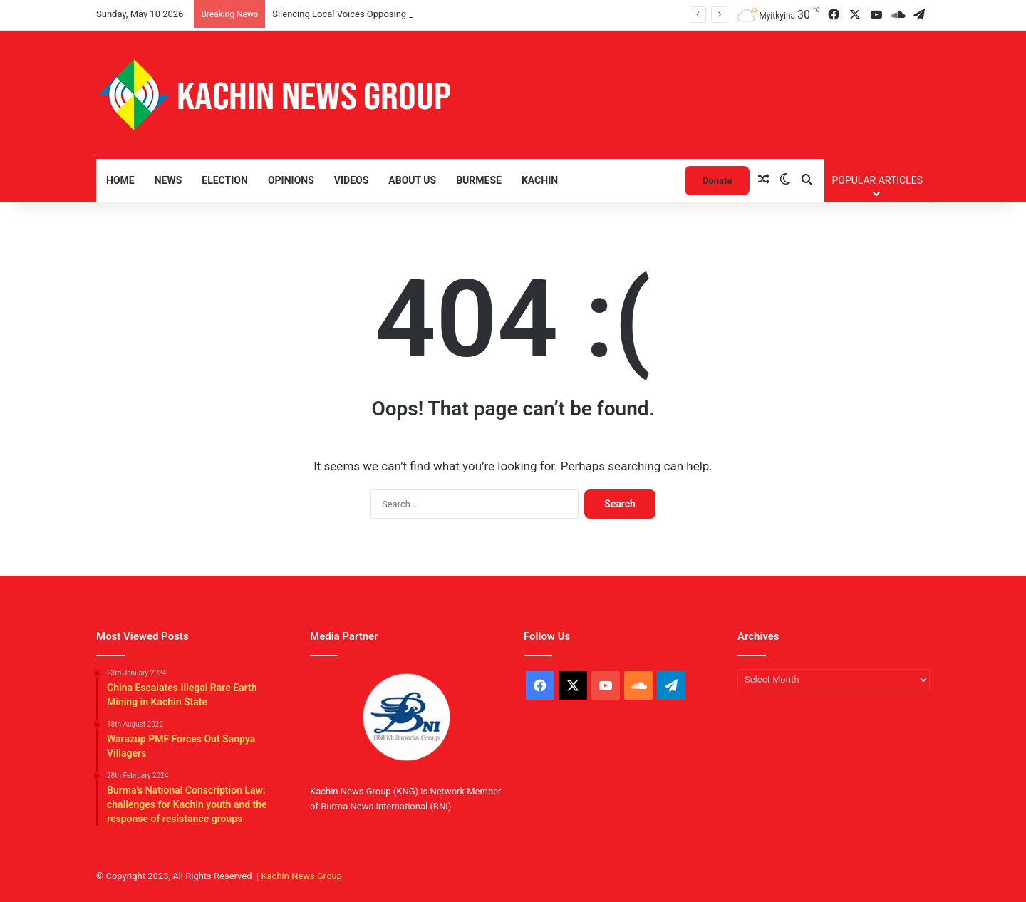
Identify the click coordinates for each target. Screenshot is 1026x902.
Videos (351, 180)
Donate (717, 180)
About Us (412, 180)
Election (225, 180)
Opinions (291, 180)
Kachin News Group (301, 876)
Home (120, 180)
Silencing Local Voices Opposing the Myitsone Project (382, 14)
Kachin (540, 180)
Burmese (479, 180)
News (168, 180)
